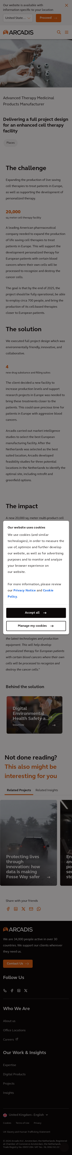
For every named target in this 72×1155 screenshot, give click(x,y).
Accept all (32, 612)
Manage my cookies (32, 625)
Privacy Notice (24, 590)
